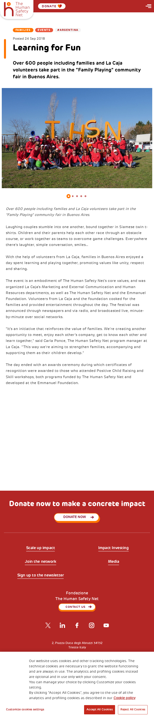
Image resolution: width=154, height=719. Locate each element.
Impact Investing (113, 548)
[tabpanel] (77, 138)
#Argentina (67, 30)
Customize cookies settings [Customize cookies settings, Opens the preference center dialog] (25, 709)
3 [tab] (77, 196)
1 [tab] (68, 196)
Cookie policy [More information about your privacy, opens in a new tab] (124, 698)
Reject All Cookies (132, 709)
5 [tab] (85, 196)
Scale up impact (40, 548)
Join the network (40, 561)
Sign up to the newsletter (40, 575)
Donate (52, 6)
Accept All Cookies (99, 709)
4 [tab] (81, 196)
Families (23, 30)
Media (113, 561)
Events (44, 30)
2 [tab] (73, 196)
